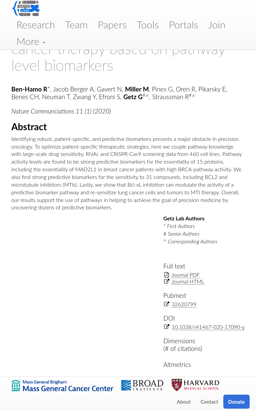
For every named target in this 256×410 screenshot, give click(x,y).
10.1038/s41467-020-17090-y (208, 327)
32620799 (184, 304)
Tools (148, 24)
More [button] (30, 41)
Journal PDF (185, 274)
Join (216, 24)
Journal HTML (187, 281)
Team (76, 24)
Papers (112, 24)
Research (35, 24)
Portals (183, 24)
